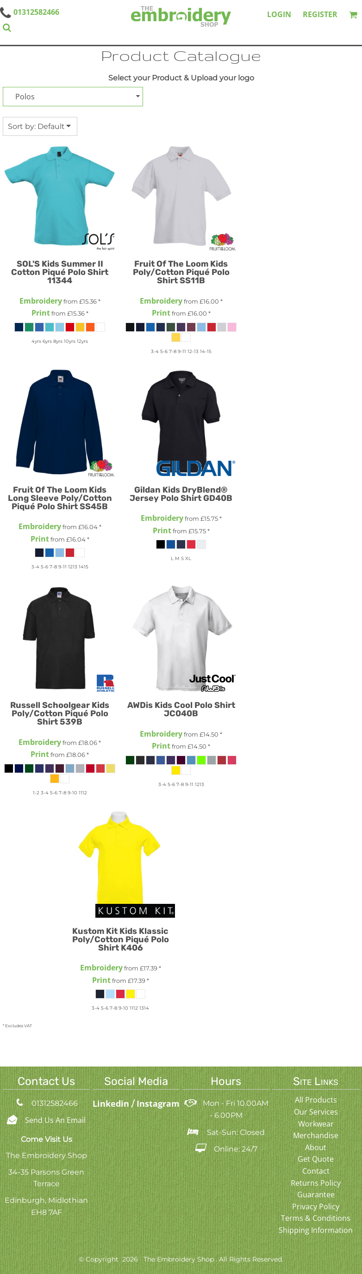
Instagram (158, 1103)
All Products (316, 1100)
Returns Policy (316, 1183)
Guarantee (316, 1194)
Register (320, 14)
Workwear (316, 1124)
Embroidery (40, 301)
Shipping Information (316, 1230)
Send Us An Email (55, 1120)
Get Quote (316, 1159)
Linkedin (112, 1103)
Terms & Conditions (315, 1218)
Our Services (316, 1112)
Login (279, 14)
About (315, 1147)
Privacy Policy (315, 1206)
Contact (316, 1171)
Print (40, 313)
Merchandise (315, 1135)
